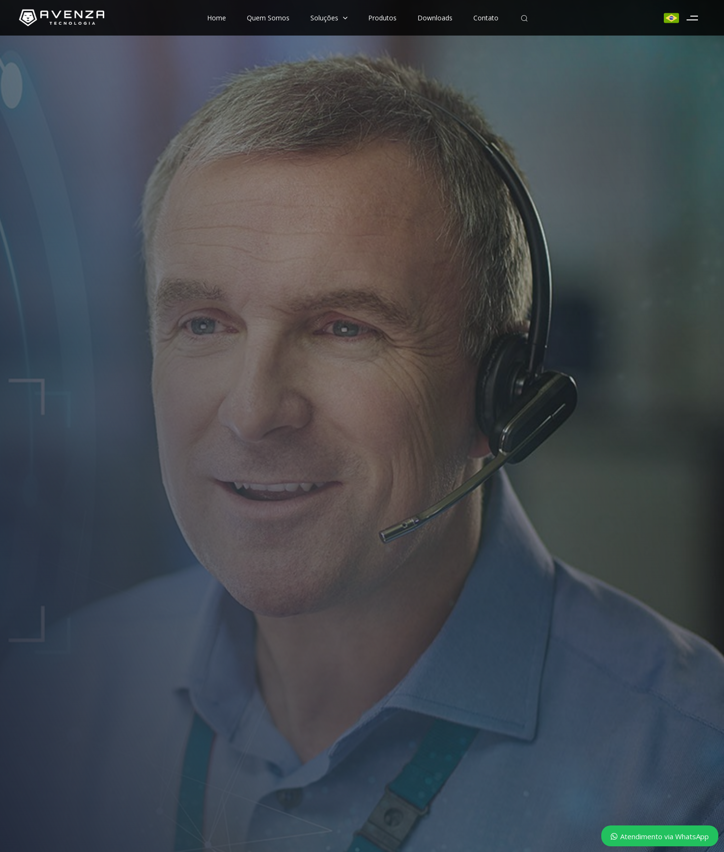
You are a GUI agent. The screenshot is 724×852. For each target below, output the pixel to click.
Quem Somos (268, 17)
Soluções (329, 17)
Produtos (382, 17)
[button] (524, 18)
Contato (485, 17)
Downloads (434, 17)
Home (216, 17)
